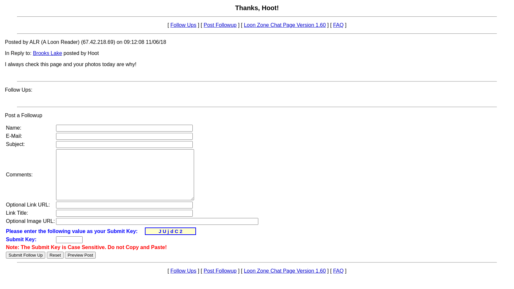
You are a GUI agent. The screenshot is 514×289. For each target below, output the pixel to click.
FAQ (338, 25)
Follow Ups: (18, 90)
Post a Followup (23, 115)
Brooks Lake (47, 53)
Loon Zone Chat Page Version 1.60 (285, 25)
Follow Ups (183, 25)
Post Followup (220, 25)
